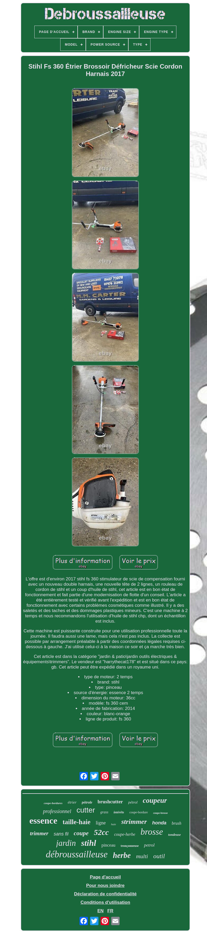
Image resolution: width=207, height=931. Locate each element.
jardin (66, 843)
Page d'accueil (105, 877)
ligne (101, 822)
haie (113, 824)
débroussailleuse (77, 854)
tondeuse (174, 835)
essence (43, 820)
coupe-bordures (53, 803)
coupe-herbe (124, 834)
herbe (122, 855)
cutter (86, 810)
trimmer (39, 833)
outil (159, 856)
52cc (101, 832)
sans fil (61, 834)
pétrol (133, 802)
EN (100, 910)
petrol (149, 845)
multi (142, 856)
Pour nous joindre (105, 885)
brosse (151, 832)
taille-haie (77, 821)
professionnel (57, 811)
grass (104, 812)
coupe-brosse (160, 812)
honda (159, 822)
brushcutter (110, 801)
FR (110, 910)
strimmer (134, 821)
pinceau (108, 845)
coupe (81, 833)
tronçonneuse (130, 846)
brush (176, 823)
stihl (88, 843)
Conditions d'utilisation (105, 902)
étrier (72, 802)
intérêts (119, 812)
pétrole (87, 802)
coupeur (155, 800)
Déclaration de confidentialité (105, 893)
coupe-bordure (138, 812)
